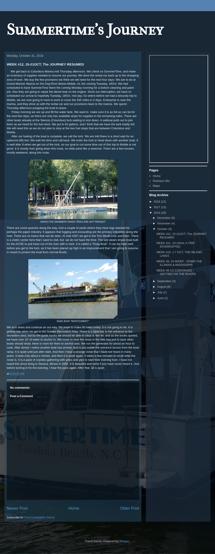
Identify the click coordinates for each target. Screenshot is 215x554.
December (164, 218)
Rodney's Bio (161, 181)
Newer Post (17, 508)
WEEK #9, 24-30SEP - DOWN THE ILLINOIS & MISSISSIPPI (179, 263)
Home (73, 508)
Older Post (129, 508)
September (164, 281)
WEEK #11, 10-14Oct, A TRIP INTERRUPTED (175, 244)
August (162, 286)
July (160, 292)
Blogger (124, 541)
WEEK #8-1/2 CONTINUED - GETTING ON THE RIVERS (176, 272)
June (160, 298)
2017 (157, 207)
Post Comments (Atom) (40, 517)
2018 (157, 201)
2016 (157, 212)
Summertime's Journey (85, 30)
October (162, 229)
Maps (156, 185)
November (164, 223)
